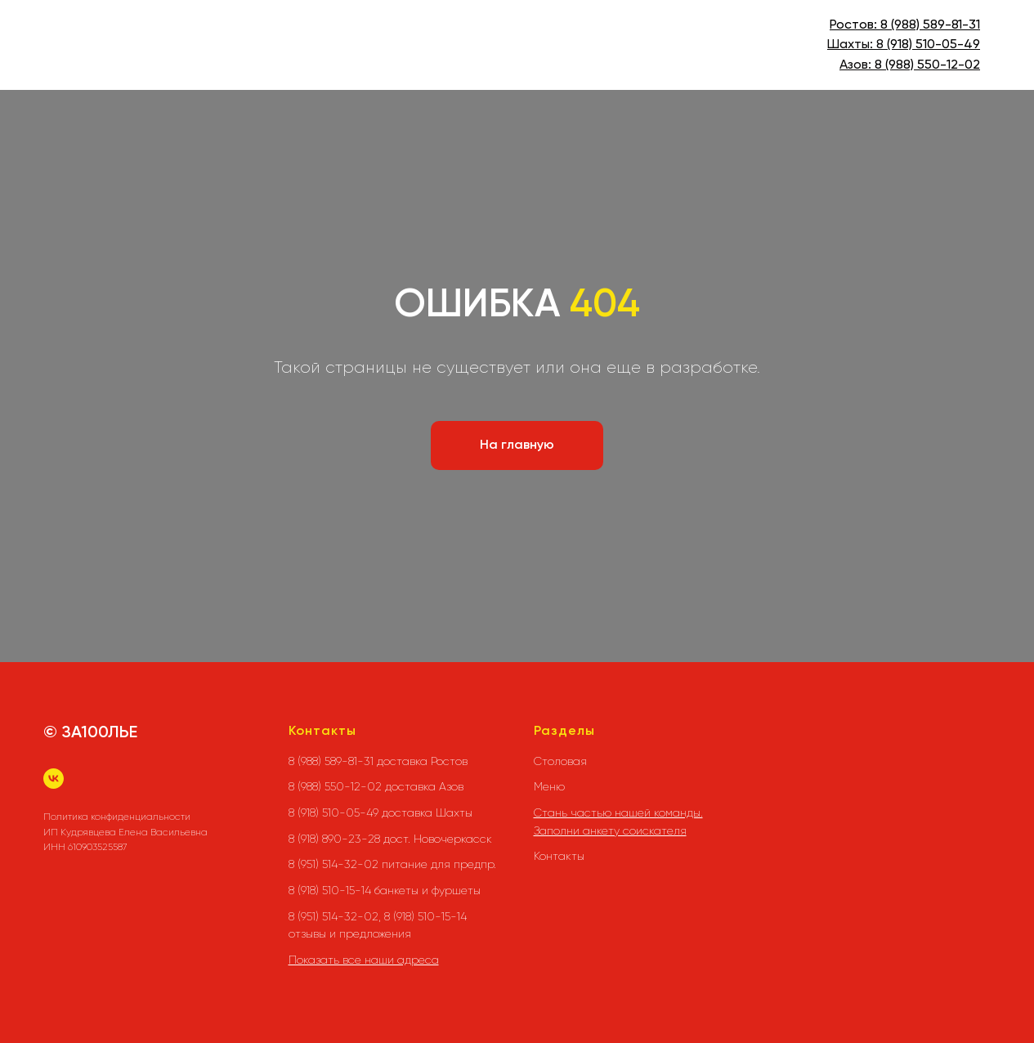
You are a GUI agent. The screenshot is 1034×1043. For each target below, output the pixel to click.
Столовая (560, 761)
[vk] (53, 778)
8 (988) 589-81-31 (930, 25)
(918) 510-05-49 (932, 44)
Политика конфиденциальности (116, 816)
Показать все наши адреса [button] (364, 959)
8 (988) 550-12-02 (927, 65)
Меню (549, 786)
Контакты (559, 855)
